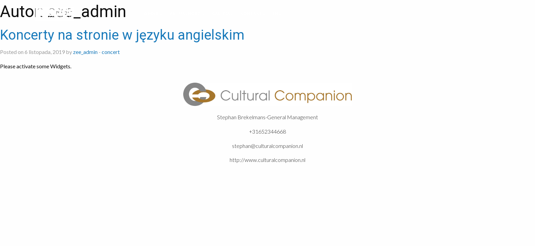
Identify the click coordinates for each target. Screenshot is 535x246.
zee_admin (85, 52)
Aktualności (186, 13)
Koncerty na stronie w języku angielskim (122, 35)
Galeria (221, 13)
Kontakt (251, 13)
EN (275, 13)
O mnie (151, 13)
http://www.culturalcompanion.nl (267, 159)
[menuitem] (151, 13)
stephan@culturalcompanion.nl (267, 145)
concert (111, 52)
